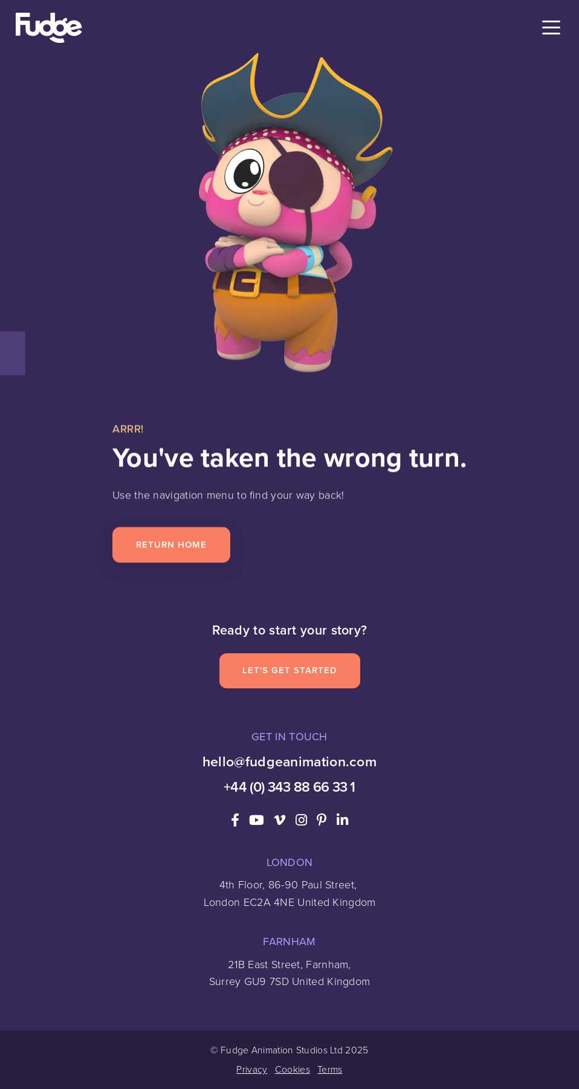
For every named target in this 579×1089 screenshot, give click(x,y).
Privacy (251, 1069)
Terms (330, 1069)
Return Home (171, 544)
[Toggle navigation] (551, 28)
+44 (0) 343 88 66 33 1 (289, 787)
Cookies (292, 1069)
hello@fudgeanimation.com (289, 761)
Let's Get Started (289, 670)
